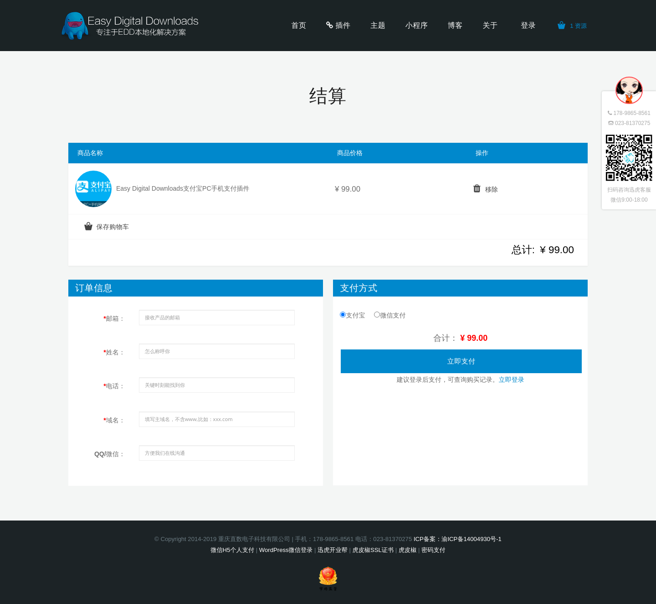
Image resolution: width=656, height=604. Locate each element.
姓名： (114, 352)
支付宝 (352, 315)
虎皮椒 (407, 550)
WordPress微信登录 (286, 550)
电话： (114, 386)
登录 (528, 25)
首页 (299, 25)
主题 (377, 25)
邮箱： (114, 318)
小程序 (416, 25)
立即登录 (511, 379)
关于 (489, 25)
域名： (114, 420)
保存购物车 (112, 226)
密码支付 (433, 550)
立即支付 (461, 361)
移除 (491, 189)
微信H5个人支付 (232, 550)
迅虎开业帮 (333, 550)
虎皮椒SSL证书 (373, 550)
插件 (343, 25)
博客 (455, 25)
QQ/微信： (109, 454)
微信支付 (389, 315)
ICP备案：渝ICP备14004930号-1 (458, 539)
